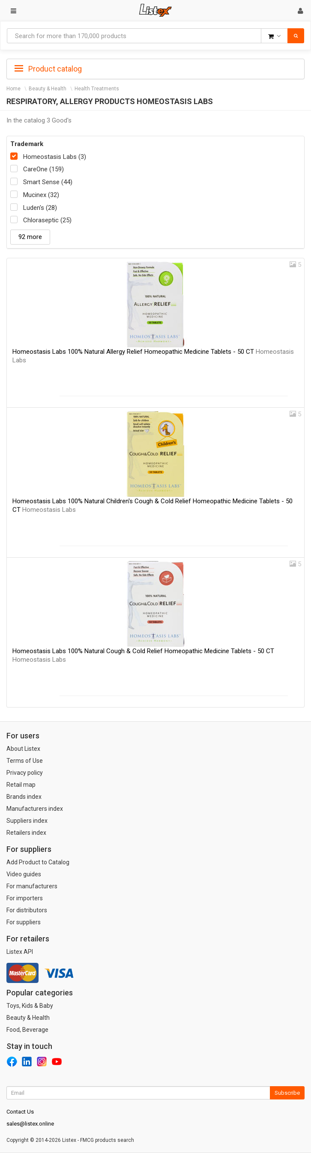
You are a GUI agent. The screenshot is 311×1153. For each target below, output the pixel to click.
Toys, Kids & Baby (29, 1005)
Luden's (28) (40, 208)
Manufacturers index (34, 808)
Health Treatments (97, 89)
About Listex (23, 748)
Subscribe (287, 1093)
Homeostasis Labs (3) (54, 157)
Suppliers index (27, 820)
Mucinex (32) (41, 195)
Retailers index (26, 832)
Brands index (24, 796)
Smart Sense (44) (47, 182)
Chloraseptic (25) (47, 220)
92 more (30, 237)
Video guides (23, 874)
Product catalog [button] (48, 69)
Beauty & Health (47, 89)
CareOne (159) (43, 169)
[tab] (155, 68)
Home (13, 89)
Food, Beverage (27, 1029)
